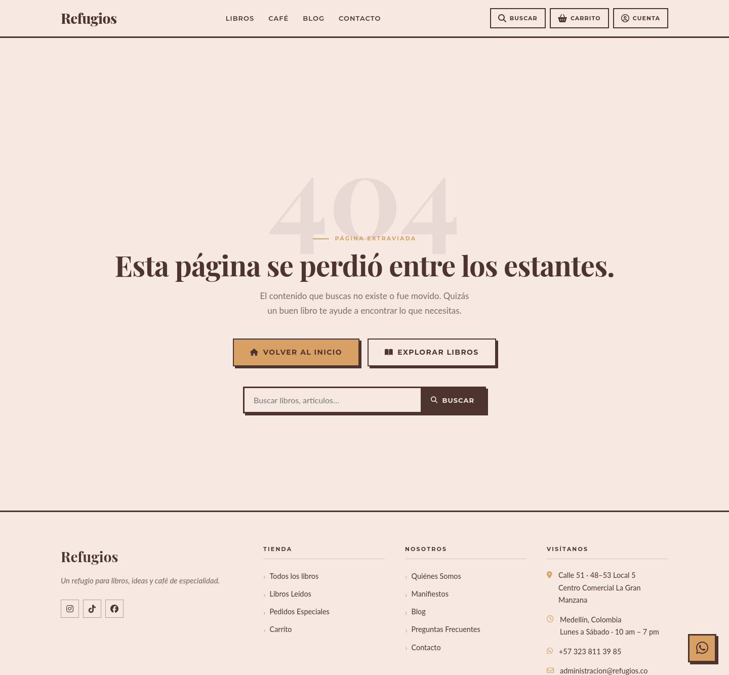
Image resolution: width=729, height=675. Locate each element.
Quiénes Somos (436, 576)
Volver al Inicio (296, 352)
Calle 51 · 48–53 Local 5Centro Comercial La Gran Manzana (599, 587)
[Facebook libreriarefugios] (114, 609)
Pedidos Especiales (300, 611)
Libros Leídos (290, 593)
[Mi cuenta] (640, 18)
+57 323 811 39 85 (590, 651)
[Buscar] (518, 18)
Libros (240, 18)
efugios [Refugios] (88, 18)
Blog (314, 18)
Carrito (281, 629)
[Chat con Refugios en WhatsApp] (702, 648)
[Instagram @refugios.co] (70, 609)
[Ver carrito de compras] (579, 18)
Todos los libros (294, 576)
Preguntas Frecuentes (446, 629)
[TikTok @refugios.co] (92, 609)
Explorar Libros (432, 352)
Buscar (452, 400)
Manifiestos (430, 593)
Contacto (360, 18)
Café (278, 18)
